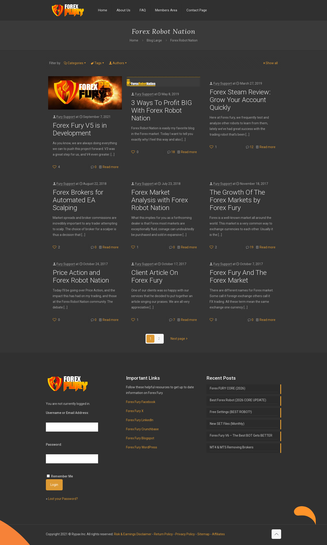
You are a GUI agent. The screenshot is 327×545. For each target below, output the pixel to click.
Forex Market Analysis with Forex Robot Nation (159, 200)
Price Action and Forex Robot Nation (81, 276)
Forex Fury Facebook (140, 402)
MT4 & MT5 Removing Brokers (231, 447)
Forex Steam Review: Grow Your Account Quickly (240, 99)
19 (251, 247)
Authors (118, 63)
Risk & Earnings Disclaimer (132, 534)
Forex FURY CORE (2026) (227, 388)
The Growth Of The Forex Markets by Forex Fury (237, 200)
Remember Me (62, 476)
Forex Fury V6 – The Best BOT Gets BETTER (241, 435)
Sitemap (203, 534)
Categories (75, 63)
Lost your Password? (63, 499)
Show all (270, 63)
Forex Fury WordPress (141, 447)
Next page (179, 338)
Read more (111, 167)
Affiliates (218, 534)
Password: (54, 444)
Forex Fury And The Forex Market (238, 276)
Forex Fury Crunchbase (142, 429)
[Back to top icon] (276, 534)
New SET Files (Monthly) (227, 423)
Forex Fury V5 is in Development (80, 129)
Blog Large (154, 40)
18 (173, 152)
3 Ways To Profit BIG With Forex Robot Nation (161, 110)
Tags (98, 63)
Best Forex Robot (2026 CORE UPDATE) (238, 400)
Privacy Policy (185, 534)
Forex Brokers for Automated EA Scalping (78, 200)
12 (251, 147)
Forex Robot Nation (184, 40)
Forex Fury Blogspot (140, 438)
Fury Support (66, 117)
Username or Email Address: (67, 413)
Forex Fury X (135, 411)
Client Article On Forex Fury (154, 276)
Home (134, 40)
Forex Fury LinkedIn (139, 420)
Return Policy (163, 534)
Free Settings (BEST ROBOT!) (231, 412)
